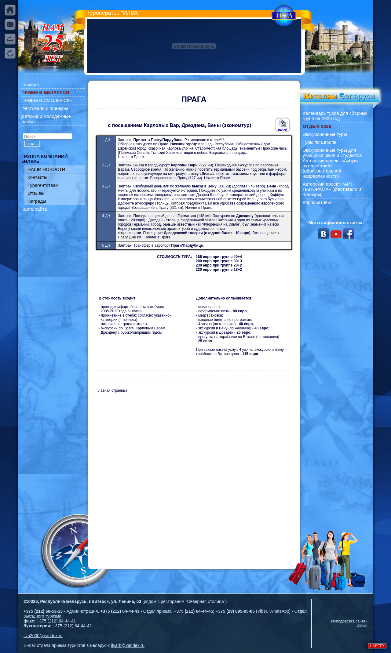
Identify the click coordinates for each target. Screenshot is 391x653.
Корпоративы (317, 202)
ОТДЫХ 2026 (317, 126)
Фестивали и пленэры (44, 108)
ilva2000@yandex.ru (43, 635)
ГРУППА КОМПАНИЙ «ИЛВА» (44, 159)
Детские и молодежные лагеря (46, 119)
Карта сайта (34, 209)
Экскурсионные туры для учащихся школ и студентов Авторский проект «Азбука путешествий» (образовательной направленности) (332, 163)
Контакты (37, 177)
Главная (30, 84)
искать (32, 144)
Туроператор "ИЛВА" (113, 13)
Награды (36, 201)
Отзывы (35, 193)
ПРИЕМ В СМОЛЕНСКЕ (46, 100)
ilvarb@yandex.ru (127, 645)
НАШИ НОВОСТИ (46, 169)
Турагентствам (43, 185)
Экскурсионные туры (325, 134)
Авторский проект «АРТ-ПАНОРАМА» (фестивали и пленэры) (332, 189)
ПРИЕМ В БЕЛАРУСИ (45, 92)
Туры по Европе (320, 142)
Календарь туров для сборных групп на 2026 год (335, 116)
